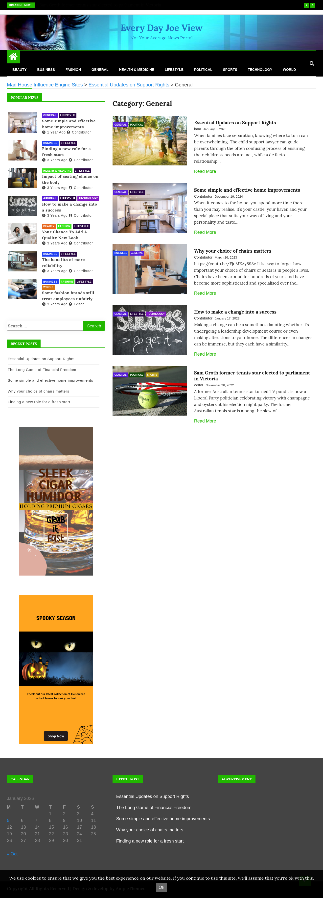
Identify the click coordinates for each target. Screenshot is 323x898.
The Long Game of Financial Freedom (42, 370)
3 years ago (55, 160)
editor (199, 385)
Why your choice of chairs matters (233, 251)
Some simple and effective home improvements (247, 190)
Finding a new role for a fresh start (66, 151)
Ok (161, 887)
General (100, 70)
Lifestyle (174, 70)
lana (197, 129)
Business (46, 70)
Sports (230, 70)
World (289, 70)
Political (203, 70)
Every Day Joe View (161, 27)
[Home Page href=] (13, 57)
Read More (205, 171)
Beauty (19, 70)
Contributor (203, 196)
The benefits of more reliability (63, 262)
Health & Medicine (136, 70)
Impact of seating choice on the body (70, 179)
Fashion (73, 70)
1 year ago (54, 132)
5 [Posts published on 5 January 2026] (8, 820)
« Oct (12, 853)
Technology (260, 70)
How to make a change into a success (235, 312)
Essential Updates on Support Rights (75, 5)
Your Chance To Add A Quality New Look (64, 234)
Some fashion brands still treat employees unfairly (68, 295)
